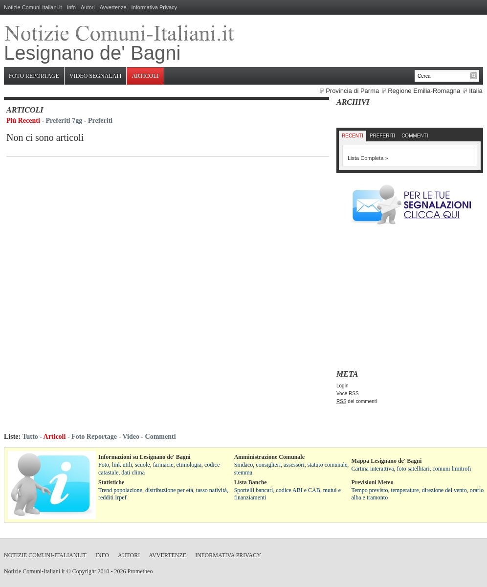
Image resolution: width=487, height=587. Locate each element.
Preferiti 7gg (64, 120)
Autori (88, 7)
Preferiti (100, 120)
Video (130, 436)
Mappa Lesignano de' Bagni (387, 460)
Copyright (84, 571)
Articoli (145, 75)
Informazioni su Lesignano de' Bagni (144, 456)
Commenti (414, 135)
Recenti (352, 135)
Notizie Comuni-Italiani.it (33, 7)
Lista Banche (250, 482)
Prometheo (140, 571)
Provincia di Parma (352, 90)
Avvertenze (113, 7)
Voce (347, 393)
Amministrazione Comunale (269, 456)
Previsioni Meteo (373, 482)
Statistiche (111, 482)
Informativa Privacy (154, 7)
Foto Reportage (34, 75)
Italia (475, 90)
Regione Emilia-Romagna (424, 90)
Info (71, 7)
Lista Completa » (368, 158)
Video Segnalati (95, 75)
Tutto (30, 436)
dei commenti (356, 401)
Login (342, 385)
